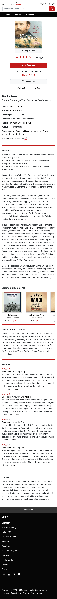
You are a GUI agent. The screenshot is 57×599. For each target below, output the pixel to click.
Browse (18, 15)
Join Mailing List (9, 537)
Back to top (28, 510)
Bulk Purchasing (9, 527)
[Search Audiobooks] (52, 8)
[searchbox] (25, 8)
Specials (30, 15)
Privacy (26, 593)
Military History (29, 131)
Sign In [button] (43, 3)
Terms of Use (36, 593)
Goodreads (6, 371)
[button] (7, 14)
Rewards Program (9, 551)
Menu (6, 14)
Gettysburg (12, 315)
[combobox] (28, 8)
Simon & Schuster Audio (22, 123)
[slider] (23, 57)
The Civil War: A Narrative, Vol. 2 (36, 315)
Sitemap (5, 569)
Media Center (8, 560)
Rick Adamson (16, 110)
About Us (6, 546)
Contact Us (7, 523)
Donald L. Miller (16, 106)
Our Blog (5, 555)
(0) (52, 3)
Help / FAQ (6, 532)
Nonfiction (17, 131)
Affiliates (6, 564)
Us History (20, 134)
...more (15, 389)
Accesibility (16, 593)
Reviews (5, 541)
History (12, 134)
